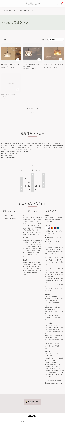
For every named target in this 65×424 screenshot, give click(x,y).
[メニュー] (3, 3)
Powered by (32, 416)
